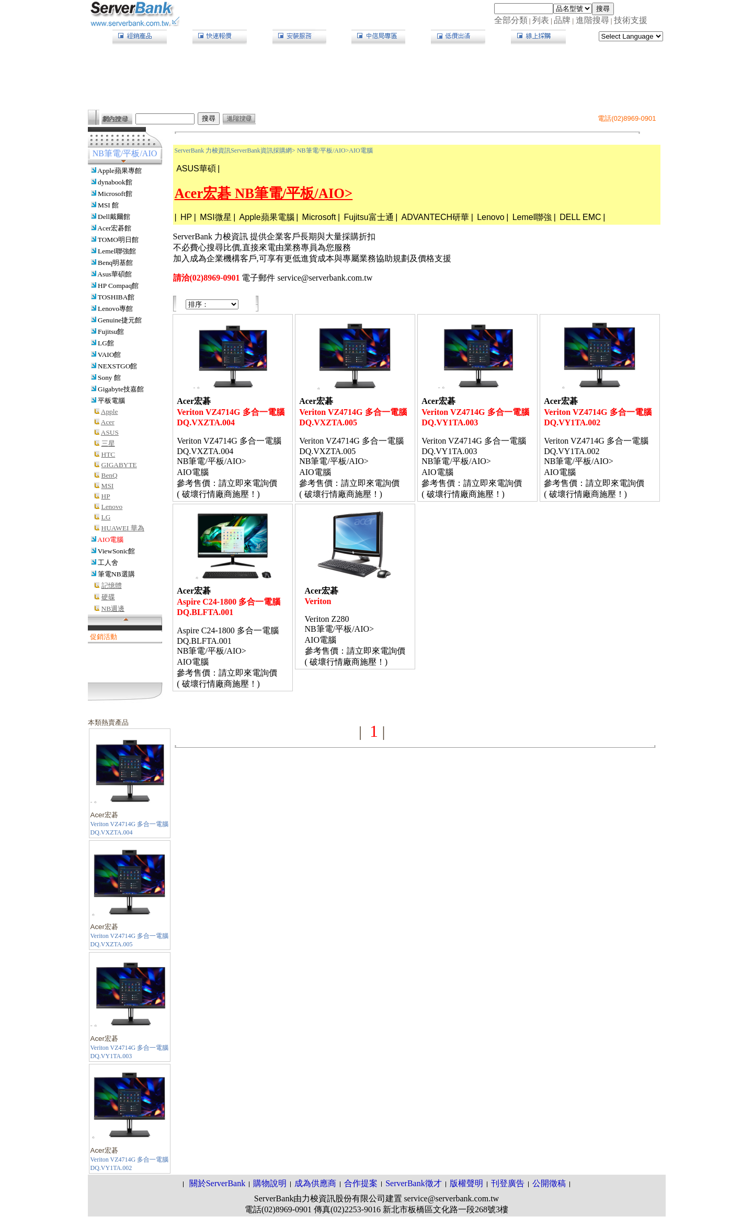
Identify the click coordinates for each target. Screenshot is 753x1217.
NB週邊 (113, 608)
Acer (108, 422)
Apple (109, 411)
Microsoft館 (115, 194)
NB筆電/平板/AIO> (323, 150)
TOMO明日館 (118, 240)
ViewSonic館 (116, 551)
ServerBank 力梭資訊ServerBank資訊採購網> (235, 150)
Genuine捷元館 (120, 320)
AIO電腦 (110, 539)
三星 (108, 443)
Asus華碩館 (114, 274)
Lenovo (112, 507)
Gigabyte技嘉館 (121, 389)
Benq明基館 (115, 262)
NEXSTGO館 (117, 366)
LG (106, 517)
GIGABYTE (119, 465)
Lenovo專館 (115, 308)
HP (105, 496)
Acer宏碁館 (114, 228)
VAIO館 (109, 354)
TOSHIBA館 (116, 297)
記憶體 (111, 585)
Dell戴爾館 (114, 217)
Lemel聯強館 (117, 251)
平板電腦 (111, 400)
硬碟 (108, 597)
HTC (108, 454)
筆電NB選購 (116, 574)
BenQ (109, 475)
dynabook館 (115, 182)
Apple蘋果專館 (119, 171)
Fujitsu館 (111, 331)
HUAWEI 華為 (122, 528)
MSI (107, 486)
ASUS (110, 432)
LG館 (106, 343)
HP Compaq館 (118, 285)
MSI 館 (108, 205)
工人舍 (108, 562)
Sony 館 (109, 377)
